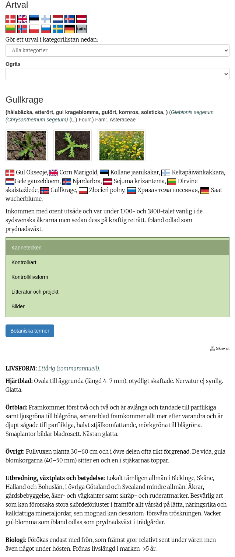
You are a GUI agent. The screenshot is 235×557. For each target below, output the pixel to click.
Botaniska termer (29, 331)
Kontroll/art (23, 262)
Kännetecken (26, 248)
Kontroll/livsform (29, 277)
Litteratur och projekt (35, 292)
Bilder (18, 306)
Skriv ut (219, 348)
